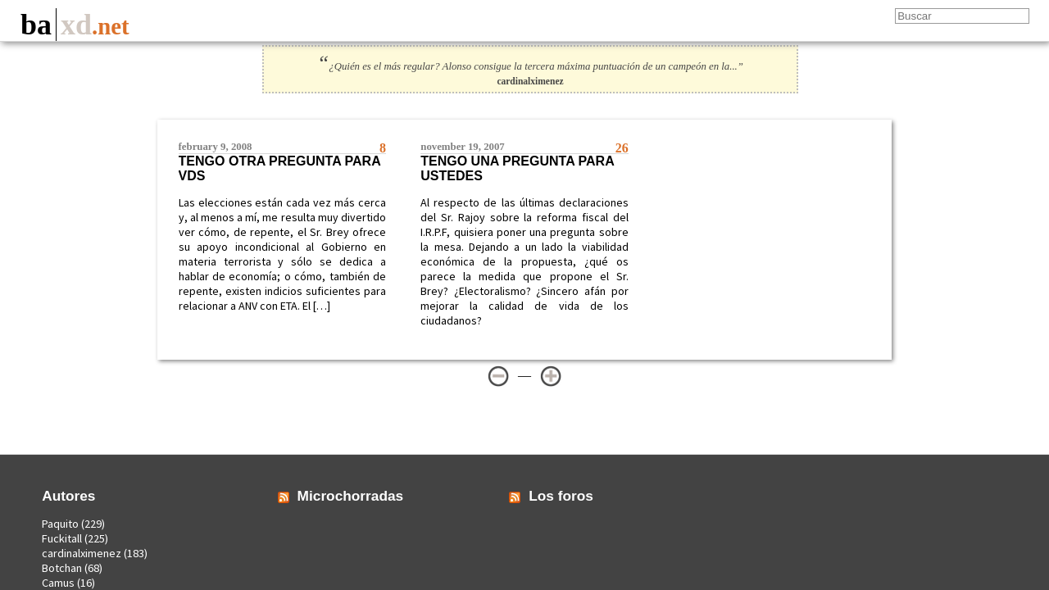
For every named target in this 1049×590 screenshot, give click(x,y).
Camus (58, 582)
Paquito (60, 523)
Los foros (561, 496)
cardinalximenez (81, 553)
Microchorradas (350, 496)
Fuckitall (62, 538)
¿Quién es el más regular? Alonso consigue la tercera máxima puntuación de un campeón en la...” (530, 66)
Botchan (62, 567)
